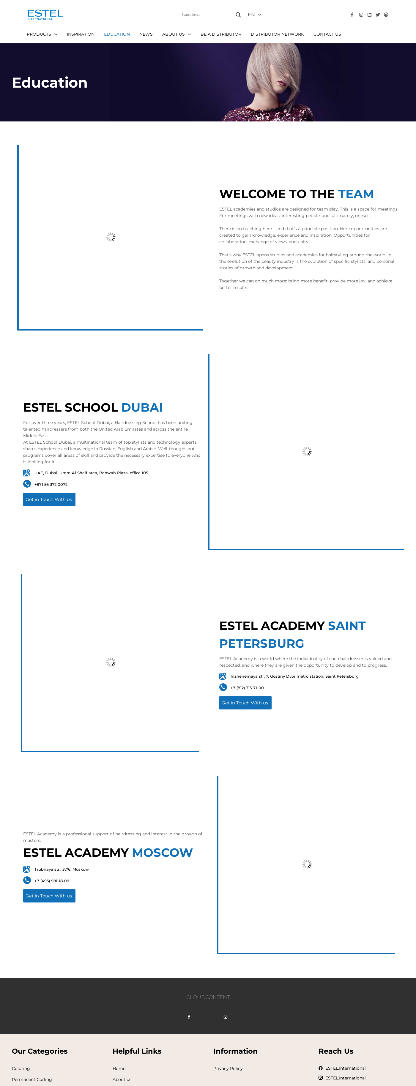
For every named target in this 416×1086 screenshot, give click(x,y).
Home (119, 1068)
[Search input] (207, 15)
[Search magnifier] (238, 15)
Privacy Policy (228, 1068)
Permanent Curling (32, 1079)
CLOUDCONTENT (208, 997)
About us (122, 1079)
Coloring (21, 1068)
